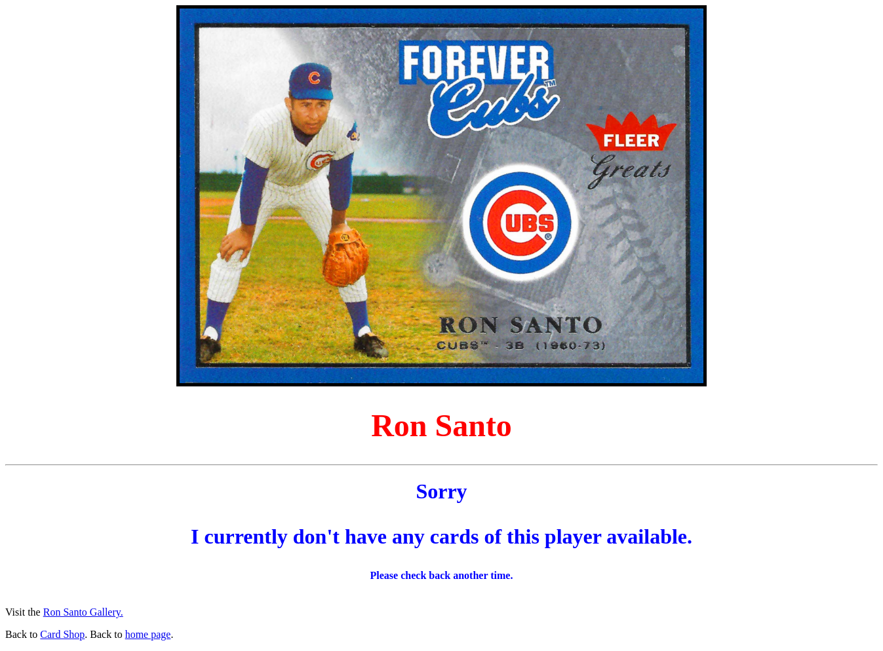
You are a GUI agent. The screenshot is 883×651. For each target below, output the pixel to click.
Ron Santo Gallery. (83, 612)
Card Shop (62, 634)
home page (148, 634)
